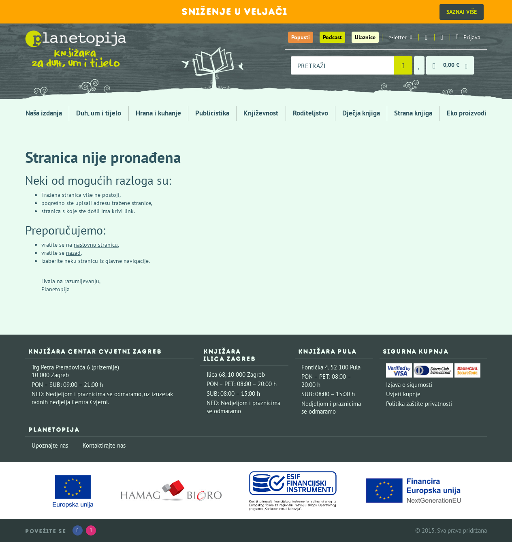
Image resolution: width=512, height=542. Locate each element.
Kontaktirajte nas (104, 445)
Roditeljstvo (310, 113)
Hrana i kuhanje (158, 113)
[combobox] (342, 65)
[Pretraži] (403, 65)
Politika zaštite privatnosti (419, 404)
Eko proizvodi (466, 113)
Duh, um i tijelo (98, 113)
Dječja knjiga (361, 113)
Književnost (260, 113)
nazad (73, 252)
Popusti (300, 37)
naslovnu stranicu (96, 244)
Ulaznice (365, 37)
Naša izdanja (44, 113)
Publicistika (212, 113)
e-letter (400, 37)
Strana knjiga (413, 113)
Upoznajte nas (50, 445)
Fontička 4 (314, 367)
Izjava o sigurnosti (409, 384)
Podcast (332, 37)
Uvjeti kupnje (403, 394)
